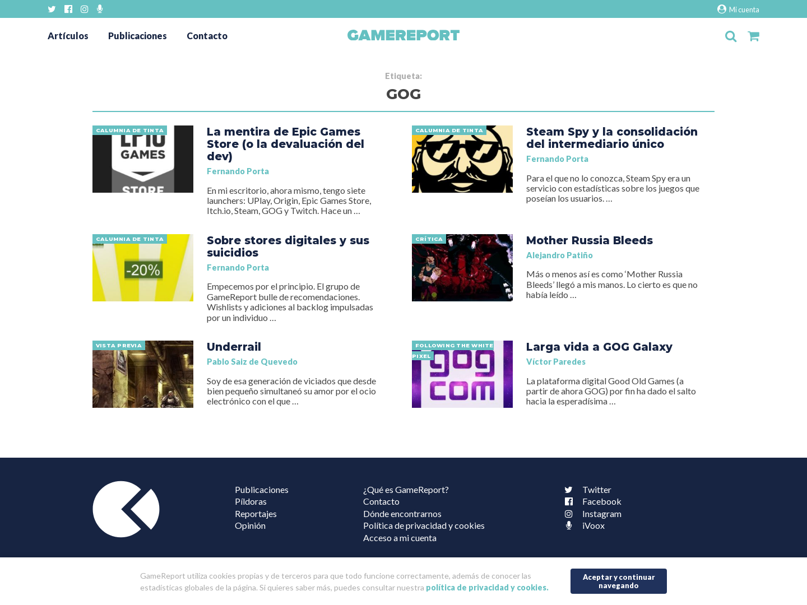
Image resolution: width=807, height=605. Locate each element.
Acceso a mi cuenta (400, 537)
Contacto (207, 35)
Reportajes (256, 513)
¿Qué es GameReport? (406, 489)
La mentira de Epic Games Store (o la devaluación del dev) (285, 144)
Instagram (591, 513)
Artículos (68, 35)
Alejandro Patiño (559, 255)
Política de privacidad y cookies (424, 525)
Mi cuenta (738, 9)
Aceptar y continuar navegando (619, 581)
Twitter (585, 489)
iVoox (582, 525)
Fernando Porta (238, 171)
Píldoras (251, 501)
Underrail (234, 346)
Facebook (591, 501)
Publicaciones (137, 35)
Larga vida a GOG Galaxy (599, 346)
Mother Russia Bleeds (589, 240)
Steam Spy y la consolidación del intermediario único (612, 138)
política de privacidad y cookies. (487, 587)
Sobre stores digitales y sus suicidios (288, 246)
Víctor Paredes (556, 361)
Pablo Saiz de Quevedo (252, 361)
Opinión (250, 525)
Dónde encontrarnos (402, 513)
